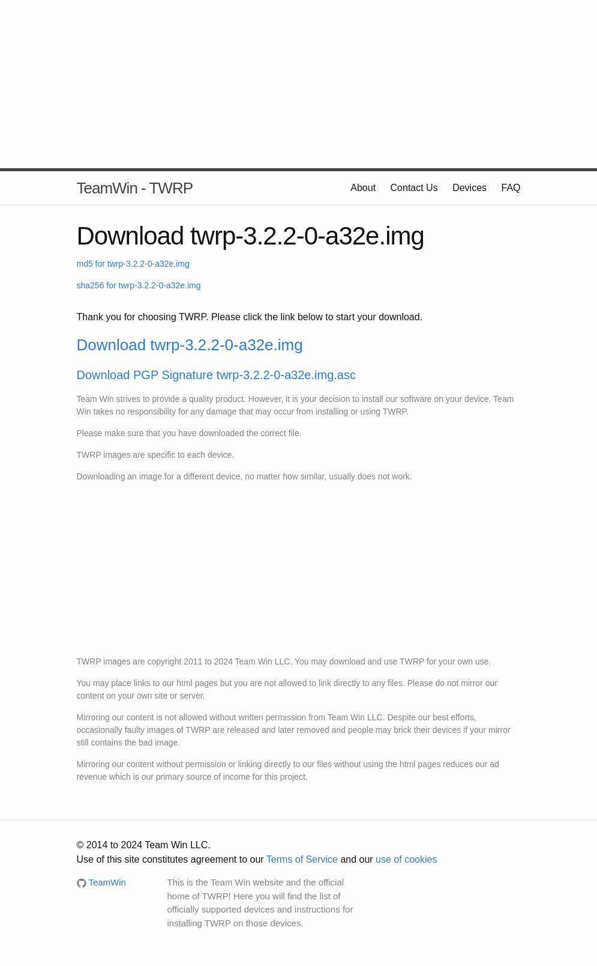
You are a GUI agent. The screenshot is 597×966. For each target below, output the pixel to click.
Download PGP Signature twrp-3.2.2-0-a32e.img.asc (216, 374)
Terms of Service (302, 859)
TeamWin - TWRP (135, 188)
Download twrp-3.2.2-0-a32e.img (190, 345)
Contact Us (414, 188)
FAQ (510, 188)
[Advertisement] (299, 84)
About (363, 188)
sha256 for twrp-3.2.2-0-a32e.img (139, 285)
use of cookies (406, 859)
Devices (469, 188)
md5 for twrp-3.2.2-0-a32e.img (133, 264)
